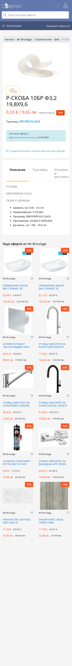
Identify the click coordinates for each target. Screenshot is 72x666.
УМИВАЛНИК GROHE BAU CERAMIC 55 (51, 287)
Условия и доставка (61, 173)
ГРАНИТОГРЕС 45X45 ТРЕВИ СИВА (51, 521)
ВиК (57, 39)
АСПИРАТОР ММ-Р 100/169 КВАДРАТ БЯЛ (16, 346)
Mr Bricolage (24, 39)
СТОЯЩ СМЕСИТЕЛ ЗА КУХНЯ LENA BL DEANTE (53, 404)
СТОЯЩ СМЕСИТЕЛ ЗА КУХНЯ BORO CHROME (16, 404)
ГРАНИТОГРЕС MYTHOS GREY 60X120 (16, 521)
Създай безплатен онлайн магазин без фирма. (35, 151)
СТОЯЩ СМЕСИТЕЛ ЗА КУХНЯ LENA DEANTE (52, 346)
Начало (9, 39)
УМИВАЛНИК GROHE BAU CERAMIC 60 (15, 287)
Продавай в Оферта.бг (58, 25)
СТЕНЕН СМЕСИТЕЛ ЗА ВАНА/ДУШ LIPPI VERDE (52, 463)
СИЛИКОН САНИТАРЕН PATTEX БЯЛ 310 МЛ (16, 463)
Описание (17, 170)
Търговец (39, 170)
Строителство (43, 39)
